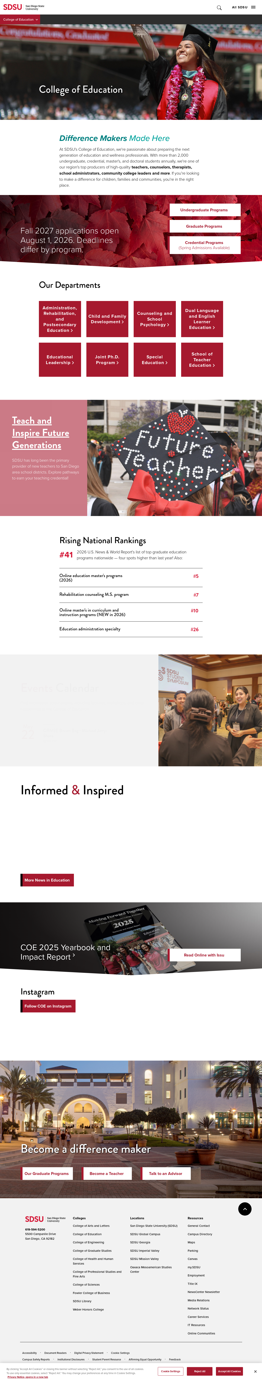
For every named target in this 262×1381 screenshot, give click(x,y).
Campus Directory (200, 1234)
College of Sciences (86, 1284)
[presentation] (79, 1218)
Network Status (198, 1308)
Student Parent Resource (106, 1359)
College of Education (18, 19)
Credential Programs (204, 245)
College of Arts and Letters (91, 1226)
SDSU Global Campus (145, 1234)
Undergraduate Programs (204, 210)
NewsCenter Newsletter (204, 1292)
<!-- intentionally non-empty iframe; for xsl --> (131, 1027)
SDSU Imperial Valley (144, 1250)
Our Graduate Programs (47, 1173)
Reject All (199, 1374)
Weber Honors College (88, 1309)
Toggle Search (219, 7)
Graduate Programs (204, 226)
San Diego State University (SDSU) (153, 1226)
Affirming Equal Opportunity (145, 1359)
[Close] (255, 1374)
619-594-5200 (35, 1229)
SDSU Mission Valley (144, 1259)
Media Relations (199, 1300)
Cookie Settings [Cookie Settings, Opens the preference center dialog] (170, 1374)
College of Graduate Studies (92, 1250)
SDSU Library (82, 1301)
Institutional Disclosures (71, 1359)
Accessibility (29, 1353)
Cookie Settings (120, 1352)
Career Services (198, 1317)
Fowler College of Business (91, 1293)
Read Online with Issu (204, 955)
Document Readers (55, 1353)
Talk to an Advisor (165, 1173)
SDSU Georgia (140, 1242)
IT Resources (196, 1325)
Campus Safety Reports (36, 1359)
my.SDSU (194, 1267)
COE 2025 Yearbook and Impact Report (65, 951)
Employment (196, 1275)
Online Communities (201, 1333)
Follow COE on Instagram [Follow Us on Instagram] (48, 1006)
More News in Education (47, 880)
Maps (191, 1242)
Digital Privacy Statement (88, 1353)
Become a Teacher (107, 1173)
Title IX (193, 1284)
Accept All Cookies (229, 1374)
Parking (193, 1250)
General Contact (199, 1226)
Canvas (193, 1259)
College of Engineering (88, 1242)
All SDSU (243, 7)
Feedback (175, 1359)
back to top (245, 1209)
